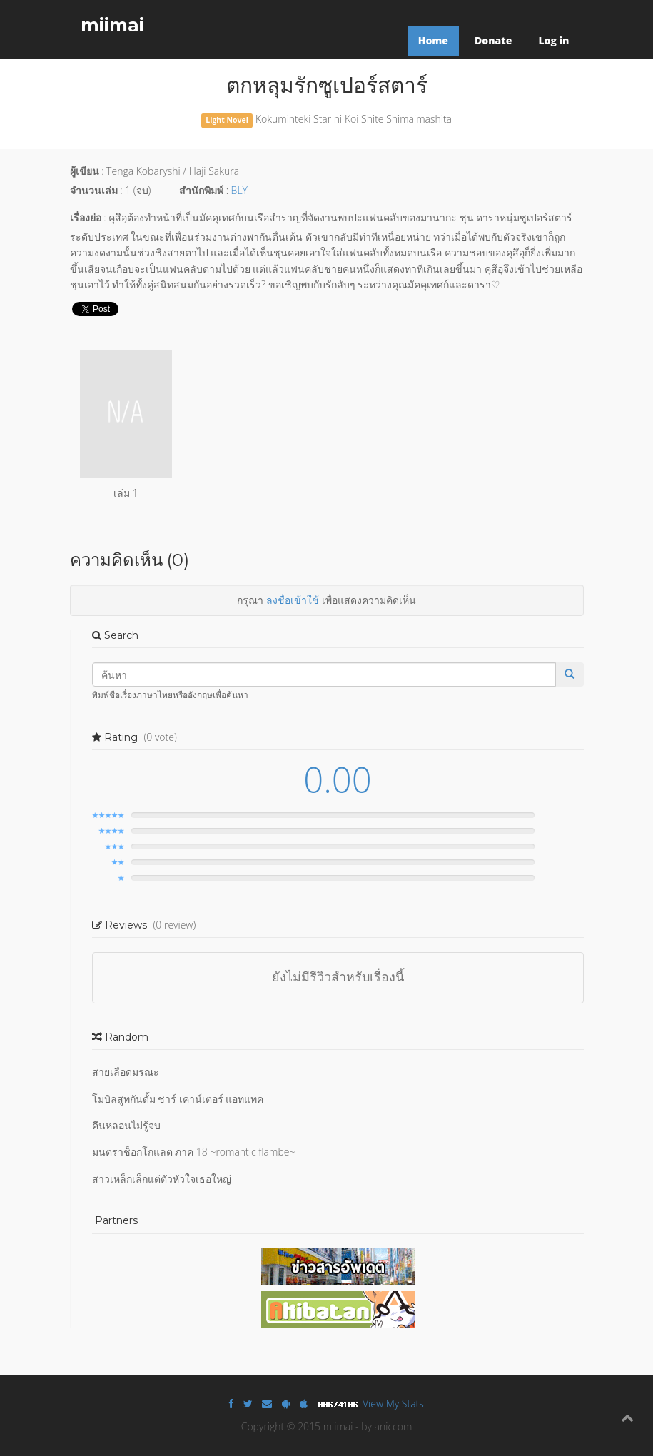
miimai (112, 25)
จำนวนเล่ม (94, 190)
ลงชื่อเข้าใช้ (292, 600)
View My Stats (393, 1403)
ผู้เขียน (84, 171)
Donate (493, 40)
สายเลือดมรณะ (125, 1071)
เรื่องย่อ (85, 217)
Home (433, 40)
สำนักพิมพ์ (201, 190)
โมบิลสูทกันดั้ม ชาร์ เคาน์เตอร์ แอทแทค (178, 1099)
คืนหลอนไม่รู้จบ (126, 1125)
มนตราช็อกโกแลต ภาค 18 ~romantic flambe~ (193, 1151)
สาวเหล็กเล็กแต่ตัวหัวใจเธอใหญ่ (161, 1178)
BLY (239, 190)
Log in (553, 40)
